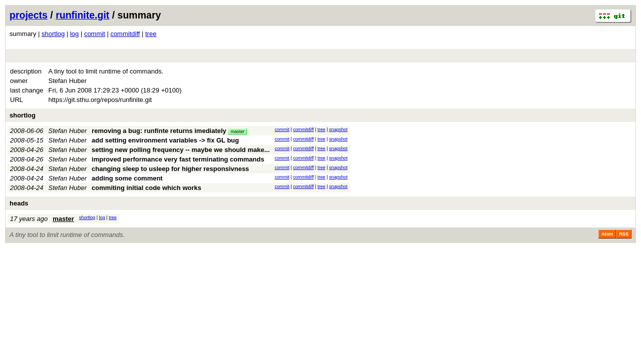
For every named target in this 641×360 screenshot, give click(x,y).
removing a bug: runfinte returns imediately (159, 130)
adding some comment (127, 178)
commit (94, 34)
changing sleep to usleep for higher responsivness (170, 168)
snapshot (338, 129)
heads (19, 203)
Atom (607, 234)
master (237, 131)
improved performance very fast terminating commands (178, 159)
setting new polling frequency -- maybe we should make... (180, 150)
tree (150, 34)
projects (29, 15)
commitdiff (125, 34)
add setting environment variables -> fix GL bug (165, 140)
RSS (623, 234)
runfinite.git (82, 15)
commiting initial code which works (146, 188)
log (74, 34)
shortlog (53, 34)
